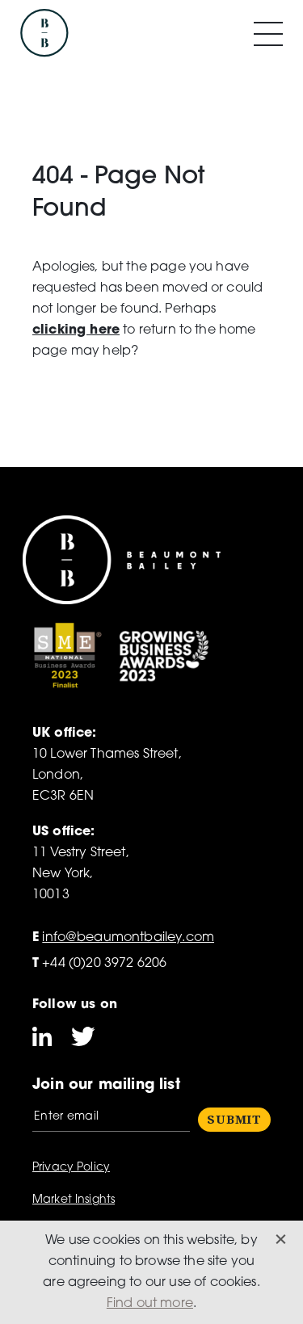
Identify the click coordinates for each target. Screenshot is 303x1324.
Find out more (150, 1303)
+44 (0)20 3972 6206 (99, 963)
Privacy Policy (71, 1168)
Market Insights (73, 1200)
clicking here (76, 330)
